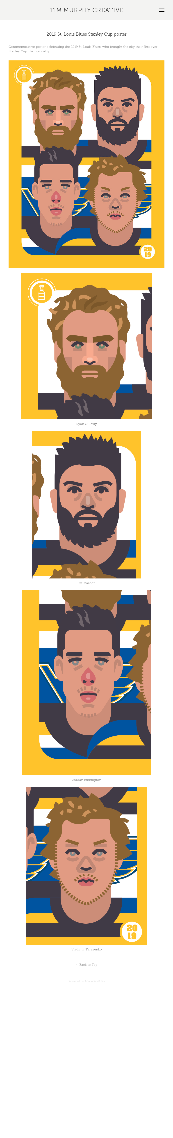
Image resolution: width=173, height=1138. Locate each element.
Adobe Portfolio (94, 981)
